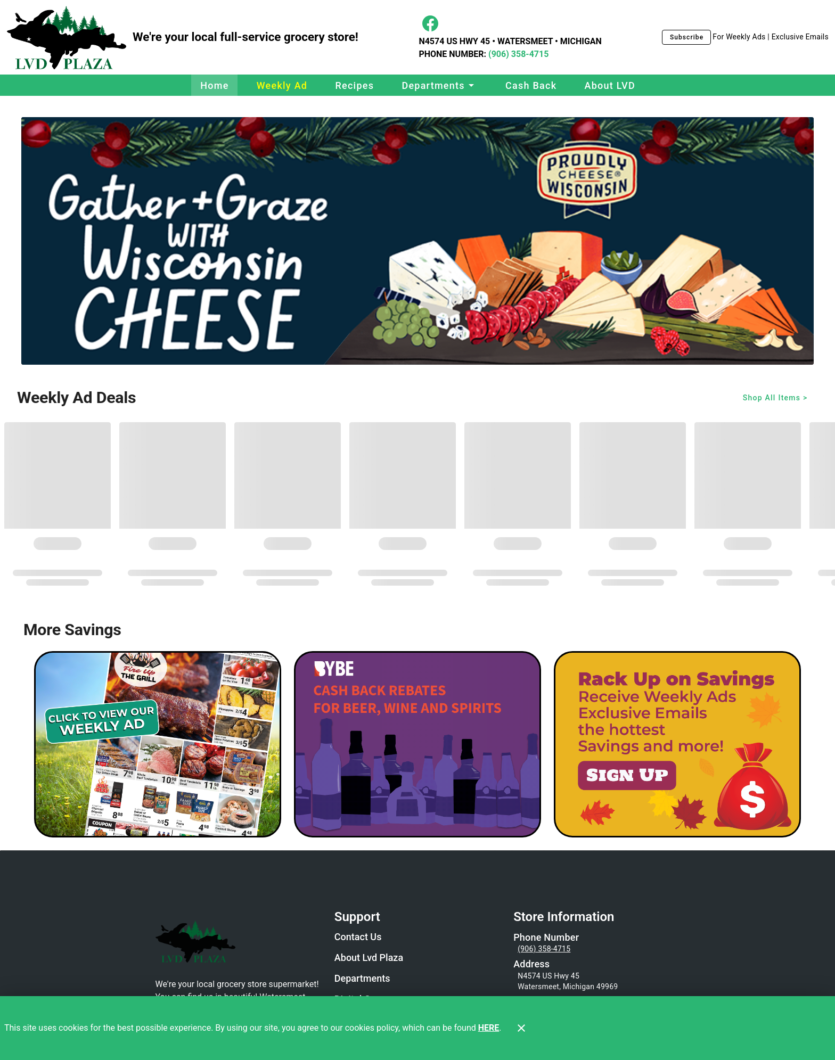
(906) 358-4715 (517, 54)
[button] (439, 85)
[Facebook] (430, 23)
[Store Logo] (238, 941)
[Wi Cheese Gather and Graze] (417, 241)
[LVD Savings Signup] (677, 744)
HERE (489, 1028)
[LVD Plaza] (69, 37)
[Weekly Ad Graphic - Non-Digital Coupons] (157, 744)
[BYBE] (417, 744)
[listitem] (358, 938)
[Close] (521, 1028)
